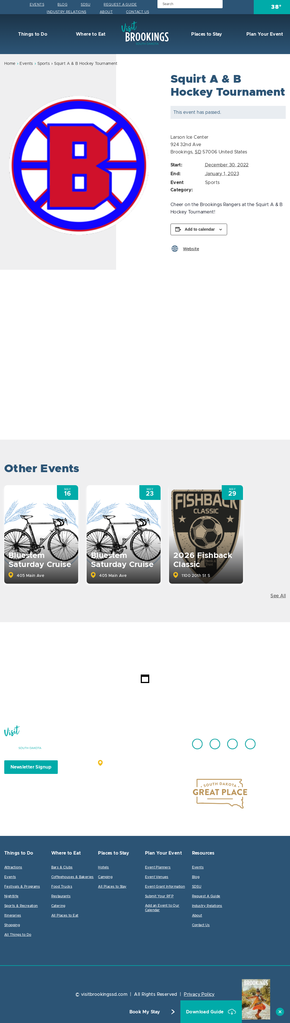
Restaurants (61, 896)
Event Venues (157, 877)
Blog (62, 4)
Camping (105, 877)
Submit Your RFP (159, 896)
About (106, 12)
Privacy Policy (199, 994)
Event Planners (158, 867)
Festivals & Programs (22, 886)
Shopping (12, 925)
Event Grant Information (165, 886)
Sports (43, 64)
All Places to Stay (112, 886)
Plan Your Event (264, 34)
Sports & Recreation (21, 906)
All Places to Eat (64, 915)
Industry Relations (66, 12)
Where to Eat (90, 34)
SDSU (85, 4)
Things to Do (32, 34)
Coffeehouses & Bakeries (72, 877)
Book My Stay (144, 1012)
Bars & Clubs (62, 867)
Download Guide (205, 1012)
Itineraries (12, 915)
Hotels (103, 867)
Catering (58, 906)
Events (37, 4)
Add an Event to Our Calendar (162, 908)
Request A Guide (120, 4)
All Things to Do (17, 934)
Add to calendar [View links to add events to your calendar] (200, 229)
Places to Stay (206, 34)
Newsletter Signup (31, 767)
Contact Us (137, 12)
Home (10, 64)
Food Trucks (61, 886)
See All (278, 596)
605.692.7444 (159, 741)
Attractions (13, 867)
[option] (80, 165)
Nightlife (11, 896)
